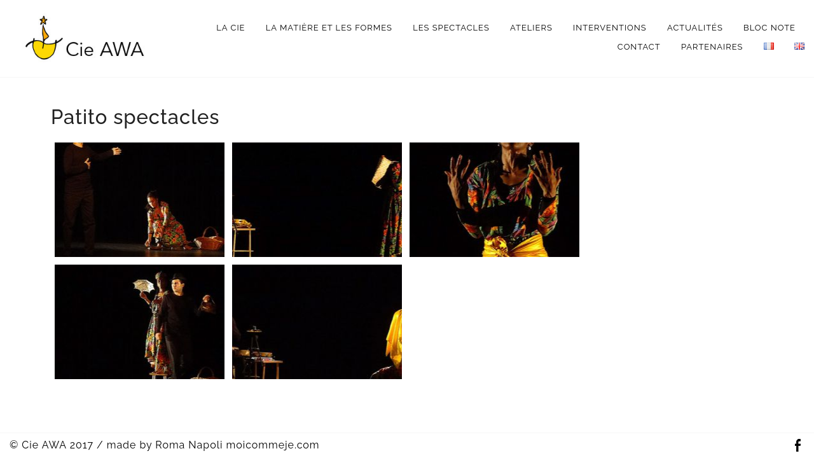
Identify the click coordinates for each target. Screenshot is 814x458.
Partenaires (712, 47)
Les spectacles (451, 27)
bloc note (769, 27)
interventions (610, 27)
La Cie (230, 27)
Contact (639, 47)
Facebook (797, 445)
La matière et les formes (329, 27)
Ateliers (531, 27)
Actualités (695, 27)
